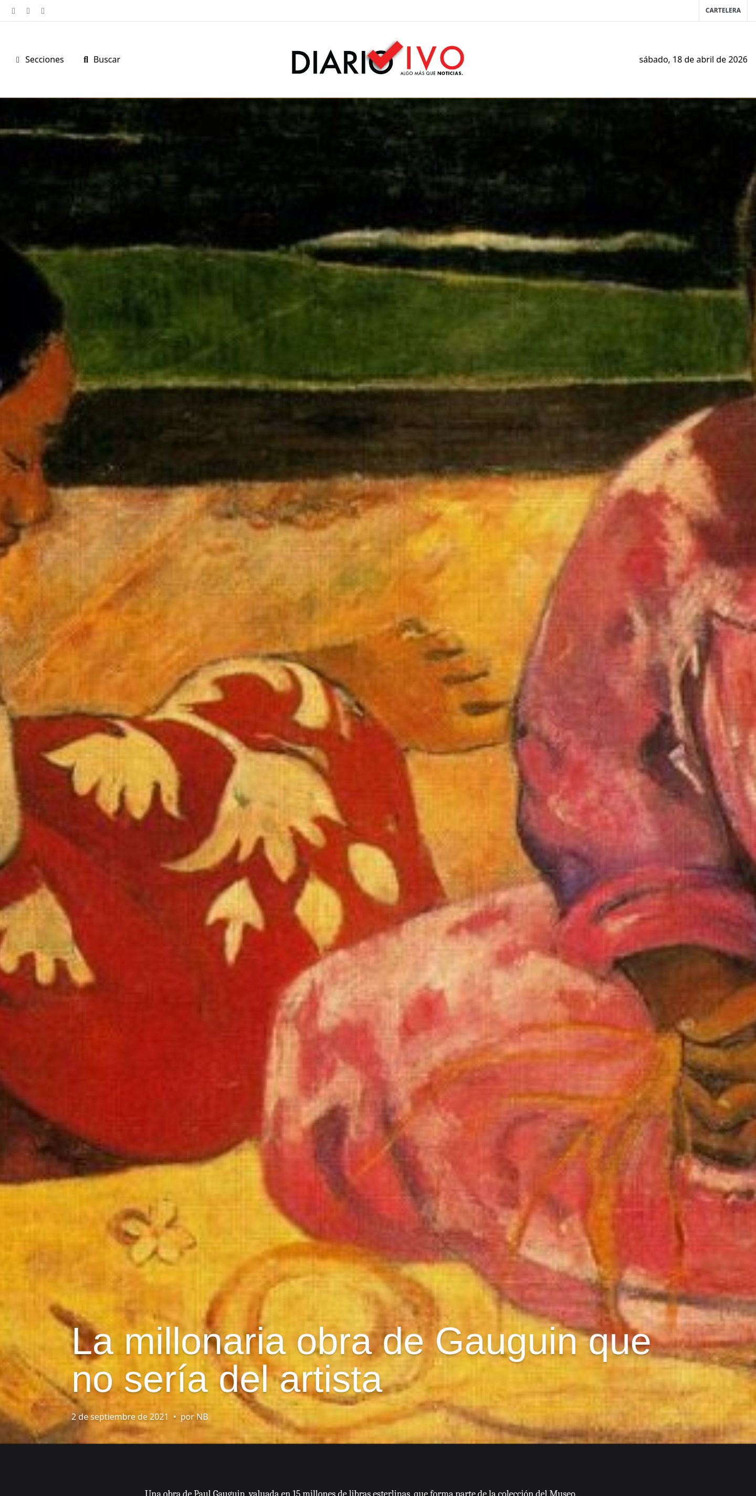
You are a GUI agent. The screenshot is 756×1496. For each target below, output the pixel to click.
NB (202, 1416)
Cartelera (723, 10)
